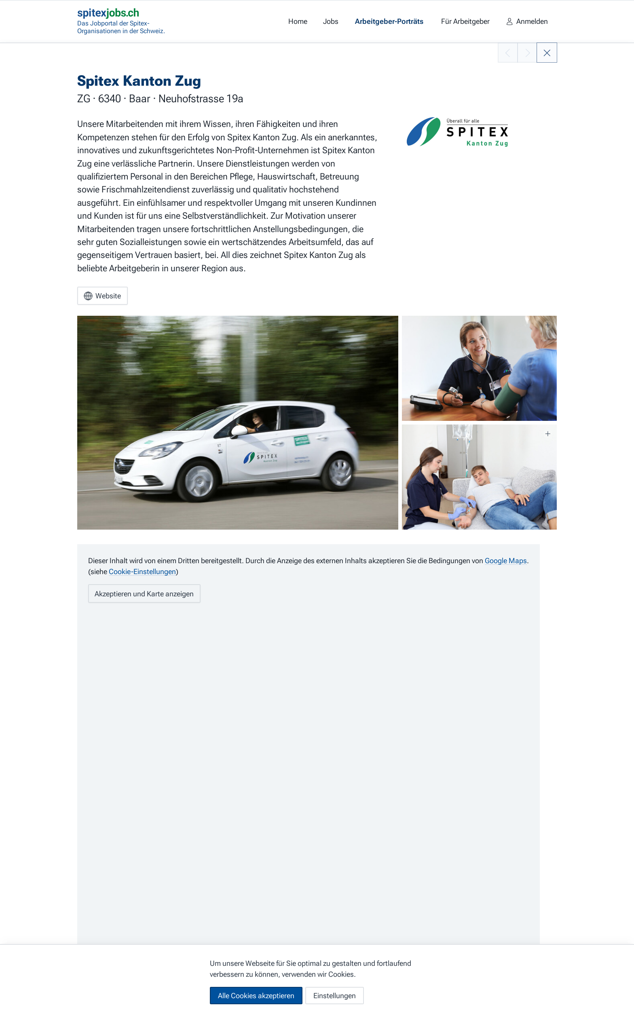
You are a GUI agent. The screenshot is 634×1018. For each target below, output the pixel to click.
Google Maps (506, 560)
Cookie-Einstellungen (142, 571)
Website (102, 295)
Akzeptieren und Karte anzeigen (144, 593)
